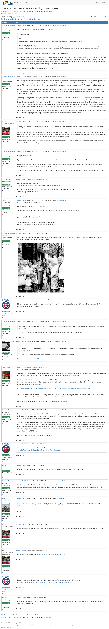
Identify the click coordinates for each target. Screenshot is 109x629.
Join (97, 2)
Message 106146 (21, 410)
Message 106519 (21, 550)
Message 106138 (21, 200)
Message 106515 (21, 524)
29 (30, 19)
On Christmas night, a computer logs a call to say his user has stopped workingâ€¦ (44, 582)
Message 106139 (21, 233)
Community (18, 2)
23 (13, 19)
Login (103, 2)
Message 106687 (21, 597)
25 (18, 19)
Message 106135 (21, 121)
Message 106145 (21, 367)
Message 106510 (21, 498)
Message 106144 (21, 341)
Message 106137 (21, 179)
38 (35, 19)
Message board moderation (9, 13)
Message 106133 (21, 25)
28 (27, 19)
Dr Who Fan (6, 300)
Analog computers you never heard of (52, 554)
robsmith (5, 200)
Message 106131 (61, 25)
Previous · (4, 19)
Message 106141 (21, 321)
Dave (5, 465)
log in (22, 17)
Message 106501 (21, 465)
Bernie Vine (6, 368)
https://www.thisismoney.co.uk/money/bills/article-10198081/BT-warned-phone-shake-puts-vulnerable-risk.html (53, 388)
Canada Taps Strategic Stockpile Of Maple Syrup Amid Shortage (38, 450)
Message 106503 (21, 481)
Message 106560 (21, 576)
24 (16, 19)
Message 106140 (21, 300)
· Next (38, 19)
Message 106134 (21, 76)
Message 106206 (21, 444)
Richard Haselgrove (8, 25)
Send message (6, 33)
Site (27, 2)
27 (24, 19)
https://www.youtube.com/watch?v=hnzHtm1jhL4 (33, 359)
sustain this (58, 528)
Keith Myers (7, 498)
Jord (4, 121)
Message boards (6, 11)
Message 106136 (21, 151)
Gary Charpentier (9, 341)
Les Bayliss (6, 179)
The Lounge (17, 11)
